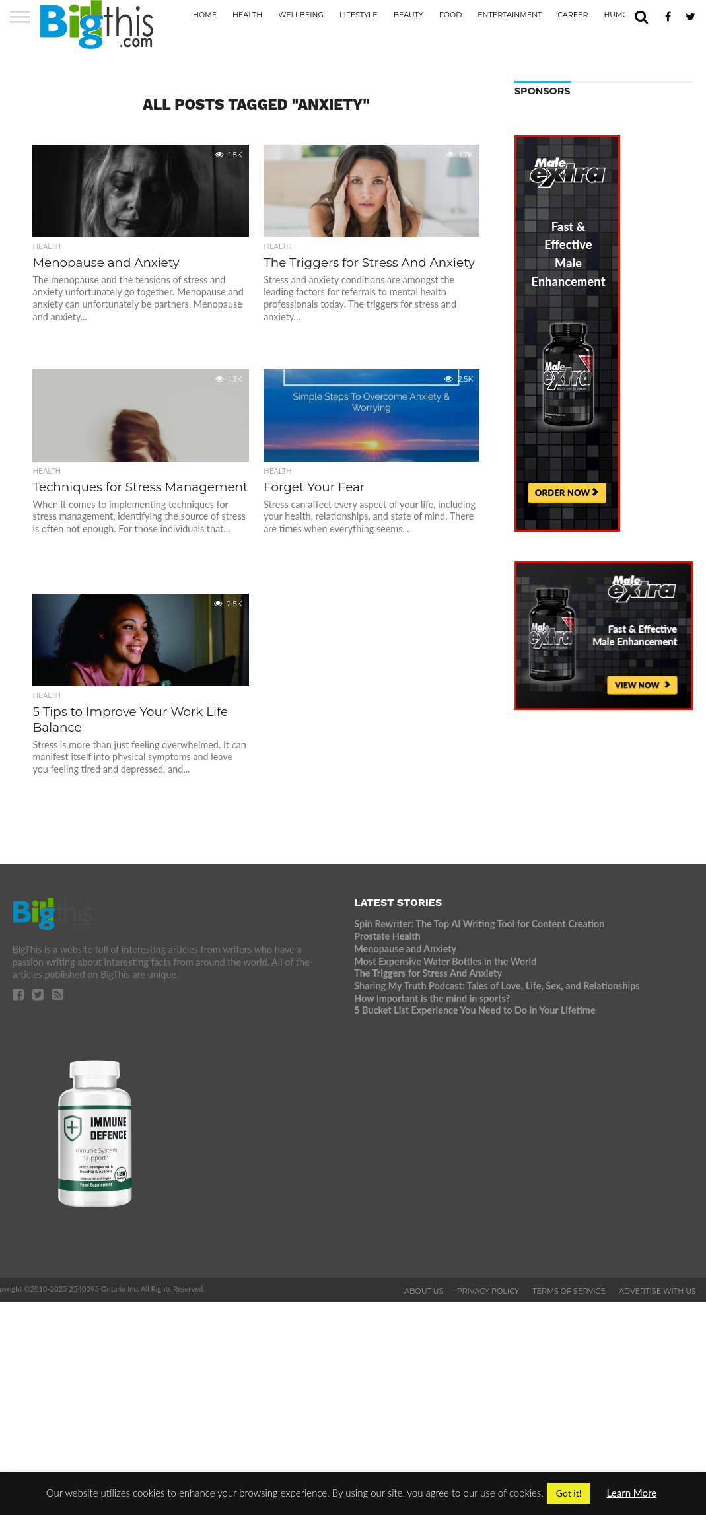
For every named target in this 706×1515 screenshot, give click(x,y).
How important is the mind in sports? (432, 998)
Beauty (408, 14)
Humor (618, 14)
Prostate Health (387, 936)
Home (205, 14)
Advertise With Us (657, 1291)
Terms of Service (569, 1291)
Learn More (632, 1492)
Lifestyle (358, 14)
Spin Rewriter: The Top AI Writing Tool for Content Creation (479, 923)
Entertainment (509, 14)
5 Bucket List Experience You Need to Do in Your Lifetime (474, 1010)
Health (247, 14)
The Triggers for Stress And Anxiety (428, 973)
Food (450, 14)
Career (572, 14)
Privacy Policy (488, 1291)
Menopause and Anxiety (405, 948)
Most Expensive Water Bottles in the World (445, 961)
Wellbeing (301, 14)
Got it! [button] (569, 1492)
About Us (424, 1291)
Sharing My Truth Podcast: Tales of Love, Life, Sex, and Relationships (496, 985)
